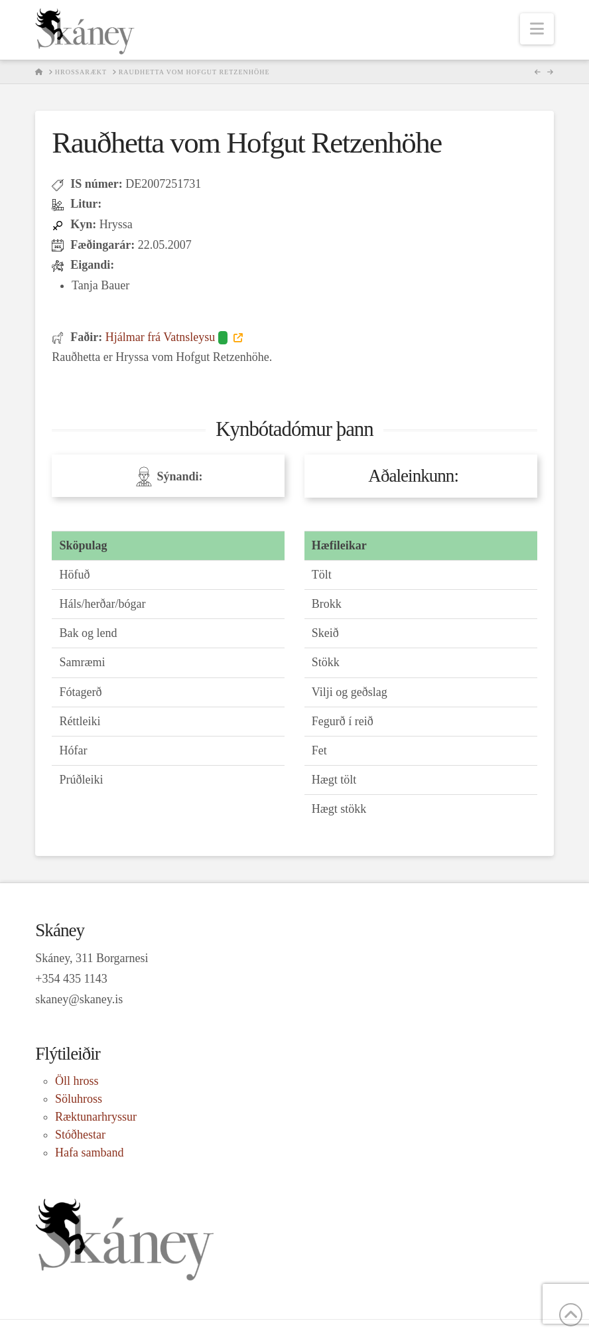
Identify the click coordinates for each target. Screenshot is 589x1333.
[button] (537, 28)
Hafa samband (89, 1152)
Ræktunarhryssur (96, 1116)
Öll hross (77, 1080)
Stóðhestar (80, 1134)
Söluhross (78, 1098)
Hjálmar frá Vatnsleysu (168, 337)
